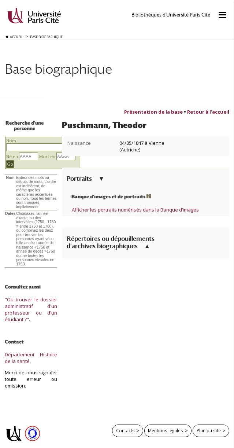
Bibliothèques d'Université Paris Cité (170, 15)
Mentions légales (165, 430)
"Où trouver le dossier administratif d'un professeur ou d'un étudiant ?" (31, 309)
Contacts (125, 430)
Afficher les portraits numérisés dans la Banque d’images (135, 209)
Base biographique (58, 69)
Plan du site (209, 430)
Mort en (47, 156)
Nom (11, 140)
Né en (12, 156)
